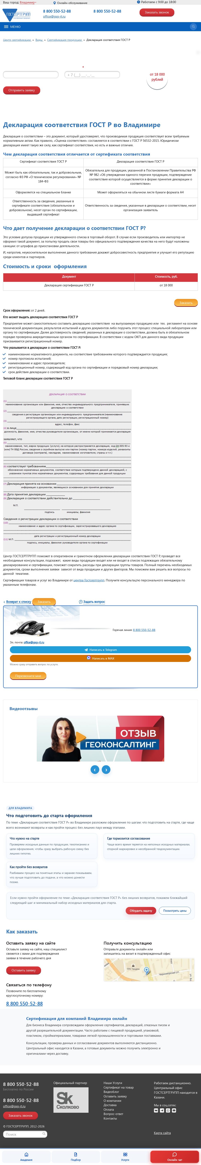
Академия (26, 1156)
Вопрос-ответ (113, 1114)
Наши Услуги (113, 1083)
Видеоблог (111, 1092)
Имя (9, 67)
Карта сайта (162, 1133)
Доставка (110, 1105)
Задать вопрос (94, 601)
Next (106, 769)
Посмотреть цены (175, 911)
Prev (95, 769)
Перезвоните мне (28, 676)
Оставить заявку (24, 970)
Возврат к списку (18, 601)
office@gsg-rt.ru (54, 16)
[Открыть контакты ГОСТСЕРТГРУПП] (149, 970)
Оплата (109, 1109)
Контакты (110, 1118)
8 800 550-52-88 (57, 11)
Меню (12, 26)
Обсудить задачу (141, 911)
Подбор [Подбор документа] (76, 1156)
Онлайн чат (174, 1156)
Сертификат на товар (119, 1087)
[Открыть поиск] (193, 26)
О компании (112, 1100)
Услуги (125, 1156)
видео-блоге (87, 88)
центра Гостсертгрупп (88, 580)
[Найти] (44, 1133)
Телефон (76, 67)
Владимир (27, 2)
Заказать (186, 302)
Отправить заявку (21, 90)
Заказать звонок (157, 12)
